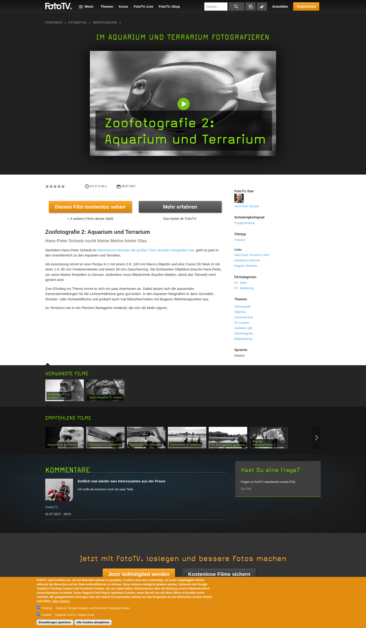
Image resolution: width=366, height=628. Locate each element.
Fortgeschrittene (244, 223)
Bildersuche (250, 6)
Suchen (236, 6)
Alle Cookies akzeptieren (93, 622)
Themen (107, 6)
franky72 (51, 507)
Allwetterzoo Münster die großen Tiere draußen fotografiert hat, (146, 250)
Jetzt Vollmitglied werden (138, 574)
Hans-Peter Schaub (246, 206)
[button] (184, 104)
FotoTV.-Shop (169, 6)
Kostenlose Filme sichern (219, 574)
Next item (317, 438)
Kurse (123, 6)
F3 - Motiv (240, 282)
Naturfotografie (243, 333)
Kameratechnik (243, 317)
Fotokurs (239, 240)
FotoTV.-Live (143, 6)
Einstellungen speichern (55, 622)
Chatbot (46, 615)
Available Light (243, 328)
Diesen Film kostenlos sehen (90, 207)
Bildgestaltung (243, 338)
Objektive (240, 312)
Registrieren (306, 6)
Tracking (47, 608)
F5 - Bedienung (243, 288)
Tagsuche (262, 6)
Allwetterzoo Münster (247, 260)
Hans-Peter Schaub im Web (251, 255)
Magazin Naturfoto (245, 265)
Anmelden (280, 6)
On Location (242, 322)
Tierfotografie (104, 22)
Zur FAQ (246, 489)
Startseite (53, 22)
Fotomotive (77, 22)
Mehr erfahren (180, 207)
